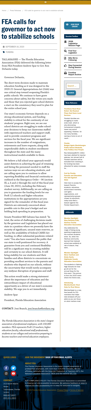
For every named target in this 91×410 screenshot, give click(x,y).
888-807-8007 (9, 395)
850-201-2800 (9, 398)
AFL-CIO (73, 373)
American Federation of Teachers (61, 371)
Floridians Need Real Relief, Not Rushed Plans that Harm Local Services (72, 112)
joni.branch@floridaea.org (41, 308)
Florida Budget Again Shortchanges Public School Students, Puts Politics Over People (75, 146)
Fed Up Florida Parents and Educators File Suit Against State (73, 176)
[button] (45, 2)
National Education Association (37, 373)
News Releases (71, 103)
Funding (10, 51)
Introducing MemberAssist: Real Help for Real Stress (72, 285)
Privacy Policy (62, 390)
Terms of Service (76, 390)
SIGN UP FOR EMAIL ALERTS (58, 357)
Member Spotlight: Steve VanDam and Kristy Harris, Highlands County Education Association (72, 257)
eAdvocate (70, 212)
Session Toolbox (72, 36)
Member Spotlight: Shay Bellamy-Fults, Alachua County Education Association (72, 221)
